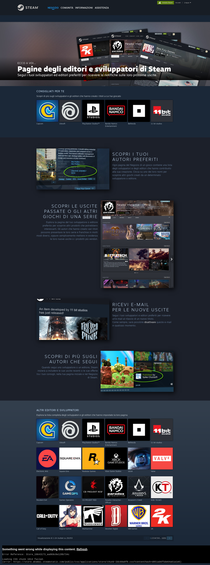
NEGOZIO (53, 7)
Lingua (186, 3)
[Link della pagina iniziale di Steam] (30, 10)
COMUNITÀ (67, 7)
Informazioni (84, 7)
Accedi (178, 3)
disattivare (150, 322)
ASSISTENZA (102, 7)
